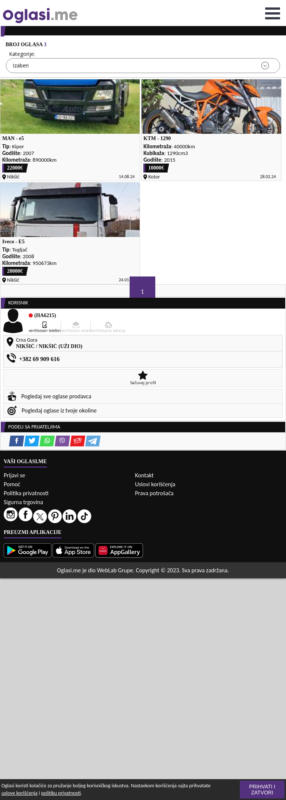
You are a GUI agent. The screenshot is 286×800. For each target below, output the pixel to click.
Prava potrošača (154, 493)
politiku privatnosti (60, 793)
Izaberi (21, 65)
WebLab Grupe (115, 570)
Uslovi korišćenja (155, 484)
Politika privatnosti (26, 493)
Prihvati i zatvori (262, 790)
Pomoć (12, 484)
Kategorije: (22, 53)
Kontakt (144, 475)
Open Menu (272, 13)
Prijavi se (14, 475)
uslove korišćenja (19, 793)
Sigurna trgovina (23, 502)
